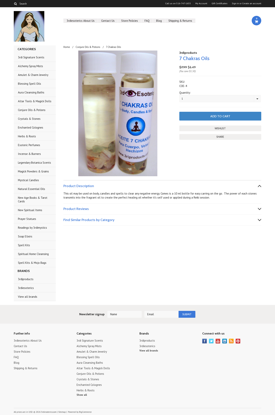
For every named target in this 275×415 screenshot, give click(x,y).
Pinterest (238, 341)
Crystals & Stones (29, 119)
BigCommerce (85, 412)
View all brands (27, 296)
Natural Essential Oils (31, 189)
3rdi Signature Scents (31, 57)
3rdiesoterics (26, 288)
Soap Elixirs (25, 236)
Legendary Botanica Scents (34, 162)
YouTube (218, 341)
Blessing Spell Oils (29, 83)
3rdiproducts (25, 279)
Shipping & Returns (180, 21)
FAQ (147, 21)
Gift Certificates (219, 3)
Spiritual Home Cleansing (33, 254)
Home (66, 47)
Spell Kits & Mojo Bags (32, 263)
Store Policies (129, 21)
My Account (201, 3)
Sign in (235, 3)
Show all (82, 395)
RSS (231, 341)
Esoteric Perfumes (29, 145)
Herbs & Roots (27, 136)
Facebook (204, 341)
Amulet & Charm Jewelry (33, 75)
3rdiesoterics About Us (81, 21)
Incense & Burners (29, 154)
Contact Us (108, 21)
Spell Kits (24, 245)
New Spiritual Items (30, 210)
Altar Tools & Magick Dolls (34, 101)
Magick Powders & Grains (33, 171)
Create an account (251, 3)
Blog (159, 21)
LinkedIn (224, 341)
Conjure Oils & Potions (31, 110)
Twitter (211, 341)
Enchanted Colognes (30, 127)
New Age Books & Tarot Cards (32, 199)
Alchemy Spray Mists (30, 66)
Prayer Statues (27, 219)
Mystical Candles (28, 180)
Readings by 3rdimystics (32, 227)
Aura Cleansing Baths (31, 92)
